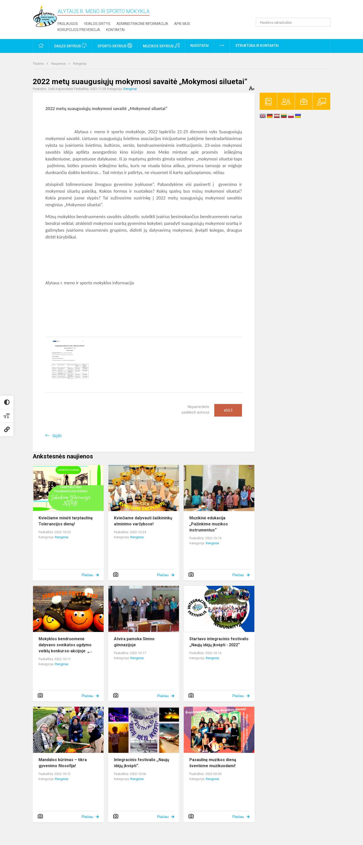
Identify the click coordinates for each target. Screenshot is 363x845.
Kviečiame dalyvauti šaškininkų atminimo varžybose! (143, 521)
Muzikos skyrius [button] (161, 45)
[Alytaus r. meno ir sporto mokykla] (45, 16)
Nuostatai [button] (199, 46)
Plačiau (87, 575)
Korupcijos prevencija (78, 30)
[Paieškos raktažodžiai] (293, 22)
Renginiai (79, 63)
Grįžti (57, 435)
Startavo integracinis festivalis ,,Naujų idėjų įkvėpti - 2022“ (219, 641)
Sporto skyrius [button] (115, 45)
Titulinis (39, 63)
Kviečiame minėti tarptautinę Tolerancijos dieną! (66, 521)
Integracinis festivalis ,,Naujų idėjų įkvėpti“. (141, 762)
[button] (295, 11)
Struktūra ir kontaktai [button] (257, 46)
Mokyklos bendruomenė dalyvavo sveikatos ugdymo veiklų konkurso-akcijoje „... (65, 644)
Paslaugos (67, 24)
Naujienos (59, 63)
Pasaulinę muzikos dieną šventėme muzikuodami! (212, 762)
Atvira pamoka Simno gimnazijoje (134, 641)
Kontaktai (115, 30)
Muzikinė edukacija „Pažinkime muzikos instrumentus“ (208, 524)
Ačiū (228, 410)
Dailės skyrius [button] (70, 45)
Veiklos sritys (97, 24)
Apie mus (182, 24)
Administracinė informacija (142, 24)
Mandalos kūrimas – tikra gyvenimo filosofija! (63, 762)
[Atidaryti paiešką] (324, 22)
